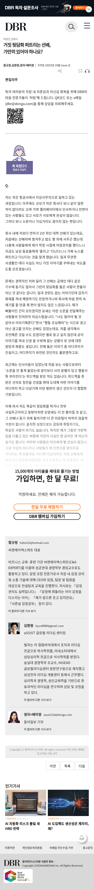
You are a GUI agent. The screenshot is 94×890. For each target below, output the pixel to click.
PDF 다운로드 (66, 71)
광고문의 (88, 848)
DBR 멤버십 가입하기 (47, 516)
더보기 (59, 71)
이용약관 (10, 848)
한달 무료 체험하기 (47, 507)
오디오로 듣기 (87, 71)
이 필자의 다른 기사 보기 (22, 611)
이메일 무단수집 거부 (61, 848)
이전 (53, 765)
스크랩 (80, 71)
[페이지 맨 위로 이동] (82, 839)
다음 (82, 765)
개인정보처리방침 (32, 848)
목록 (67, 765)
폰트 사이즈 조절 (73, 71)
